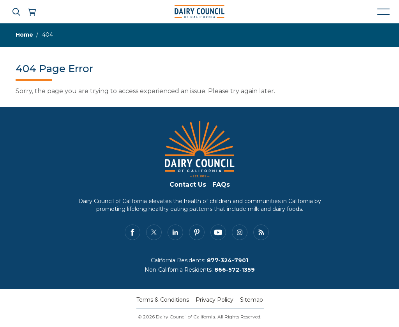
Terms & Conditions (162, 299)
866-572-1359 (234, 269)
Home (24, 34)
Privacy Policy (214, 299)
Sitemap (251, 299)
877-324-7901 (227, 260)
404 (47, 34)
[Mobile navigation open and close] (383, 12)
